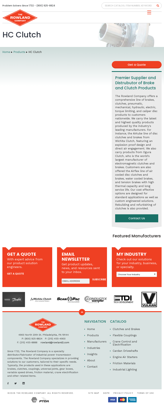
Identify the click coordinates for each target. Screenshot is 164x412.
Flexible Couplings (125, 335)
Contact (92, 366)
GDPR (106, 393)
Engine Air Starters (125, 357)
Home (91, 329)
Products (93, 335)
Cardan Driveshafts (125, 350)
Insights (92, 354)
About (91, 360)
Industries (93, 348)
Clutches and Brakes (126, 329)
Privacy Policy (123, 393)
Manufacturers (97, 341)
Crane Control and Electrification (125, 343)
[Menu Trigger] (149, 12)
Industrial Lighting (125, 369)
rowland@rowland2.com (55, 342)
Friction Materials (124, 363)
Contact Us (136, 218)
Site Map (93, 393)
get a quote (15, 274)
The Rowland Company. (31, 393)
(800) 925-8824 (45, 5)
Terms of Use (145, 393)
